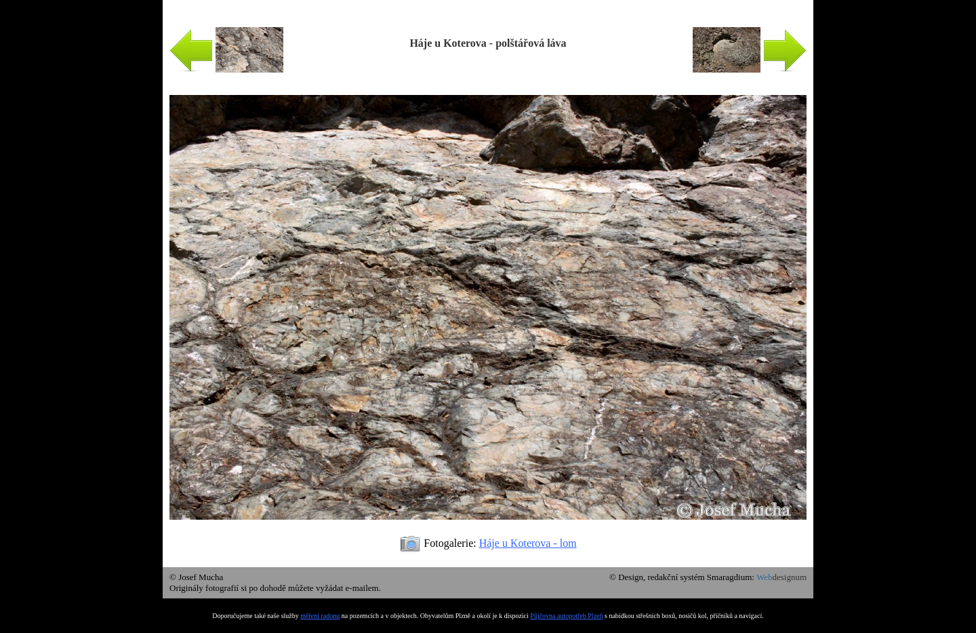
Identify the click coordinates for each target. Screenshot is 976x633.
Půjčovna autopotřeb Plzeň (566, 615)
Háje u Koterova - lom (528, 543)
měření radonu (320, 615)
